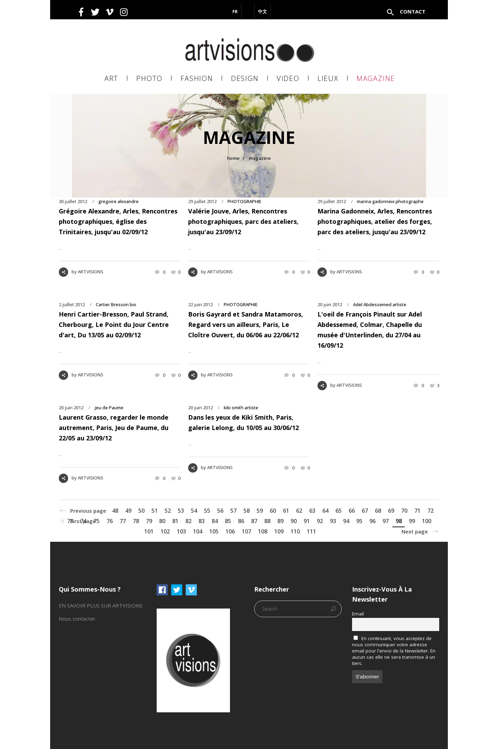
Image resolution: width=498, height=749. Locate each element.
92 (320, 521)
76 (110, 521)
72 (430, 510)
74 (83, 521)
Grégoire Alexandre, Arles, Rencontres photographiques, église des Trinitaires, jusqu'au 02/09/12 (118, 221)
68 (378, 510)
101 (149, 531)
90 (293, 521)
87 (254, 521)
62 (299, 510)
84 (215, 521)
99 (412, 521)
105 (214, 531)
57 (233, 510)
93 (333, 521)
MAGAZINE (260, 158)
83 (202, 521)
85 (228, 521)
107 (246, 531)
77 (123, 521)
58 (246, 510)
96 (372, 521)
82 (188, 521)
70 (404, 510)
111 (311, 531)
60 (273, 510)
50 (141, 510)
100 (426, 521)
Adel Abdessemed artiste (379, 304)
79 (149, 521)
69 (391, 510)
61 (286, 510)
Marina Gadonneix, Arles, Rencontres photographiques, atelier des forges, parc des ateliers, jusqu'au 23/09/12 (374, 221)
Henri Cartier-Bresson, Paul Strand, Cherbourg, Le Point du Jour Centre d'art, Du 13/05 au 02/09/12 (114, 324)
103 (181, 531)
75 (96, 521)
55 (207, 510)
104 (197, 531)
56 (220, 510)
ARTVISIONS (90, 271)
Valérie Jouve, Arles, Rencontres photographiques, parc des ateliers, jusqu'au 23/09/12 (243, 221)
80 (162, 521)
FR (235, 11)
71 (417, 510)
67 (365, 510)
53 (181, 510)
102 (165, 531)
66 (352, 510)
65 (338, 510)
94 (346, 521)
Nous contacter (77, 618)
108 (262, 531)
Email (358, 614)
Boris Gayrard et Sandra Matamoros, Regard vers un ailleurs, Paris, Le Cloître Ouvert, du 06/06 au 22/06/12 (245, 324)
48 (115, 510)
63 (312, 510)
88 (267, 521)
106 (230, 531)
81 (175, 521)
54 (194, 510)
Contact (412, 11)
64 (325, 510)
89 (280, 521)
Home (233, 158)
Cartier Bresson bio (116, 304)
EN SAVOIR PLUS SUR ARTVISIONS (100, 605)
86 (241, 521)
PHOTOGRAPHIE (244, 201)
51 (154, 510)
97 (385, 521)
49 (128, 510)
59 (260, 510)
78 (136, 521)
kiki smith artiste (241, 407)
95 (359, 521)
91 (307, 521)
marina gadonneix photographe (390, 201)
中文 (262, 11)
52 (168, 510)
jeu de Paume (108, 407)
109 (279, 531)
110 (295, 531)
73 (70, 521)
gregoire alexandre (118, 201)
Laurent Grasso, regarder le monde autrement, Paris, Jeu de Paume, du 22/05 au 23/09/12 (113, 427)
